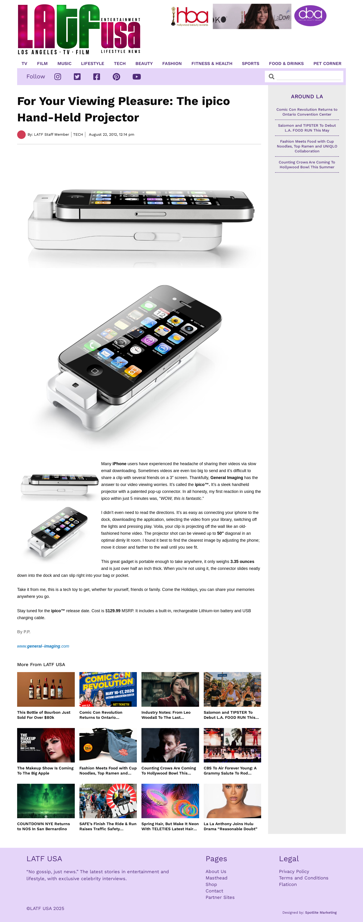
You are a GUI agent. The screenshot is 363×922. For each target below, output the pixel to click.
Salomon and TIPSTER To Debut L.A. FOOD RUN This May (229, 715)
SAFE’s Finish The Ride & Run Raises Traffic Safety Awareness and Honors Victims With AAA (108, 826)
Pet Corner (327, 63)
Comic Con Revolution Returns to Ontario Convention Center (100, 715)
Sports (250, 63)
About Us (216, 871)
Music (64, 63)
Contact (214, 891)
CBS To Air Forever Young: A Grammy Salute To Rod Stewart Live (230, 771)
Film (42, 63)
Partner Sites (220, 897)
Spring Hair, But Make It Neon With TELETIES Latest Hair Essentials (170, 826)
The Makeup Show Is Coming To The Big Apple (45, 770)
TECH (120, 63)
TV (24, 63)
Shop (211, 884)
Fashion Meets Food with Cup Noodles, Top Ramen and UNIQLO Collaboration (108, 771)
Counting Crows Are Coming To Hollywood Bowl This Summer (168, 771)
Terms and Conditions (304, 878)
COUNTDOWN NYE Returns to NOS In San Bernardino (43, 826)
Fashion (172, 63)
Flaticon (288, 884)
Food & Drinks (286, 63)
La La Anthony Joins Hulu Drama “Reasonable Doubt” (230, 826)
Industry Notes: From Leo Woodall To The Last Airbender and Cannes (166, 715)
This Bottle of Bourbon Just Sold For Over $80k (43, 715)
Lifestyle (92, 63)
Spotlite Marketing (321, 912)
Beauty (144, 63)
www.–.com (43, 646)
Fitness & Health (211, 63)
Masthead (217, 878)
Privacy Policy (294, 871)
